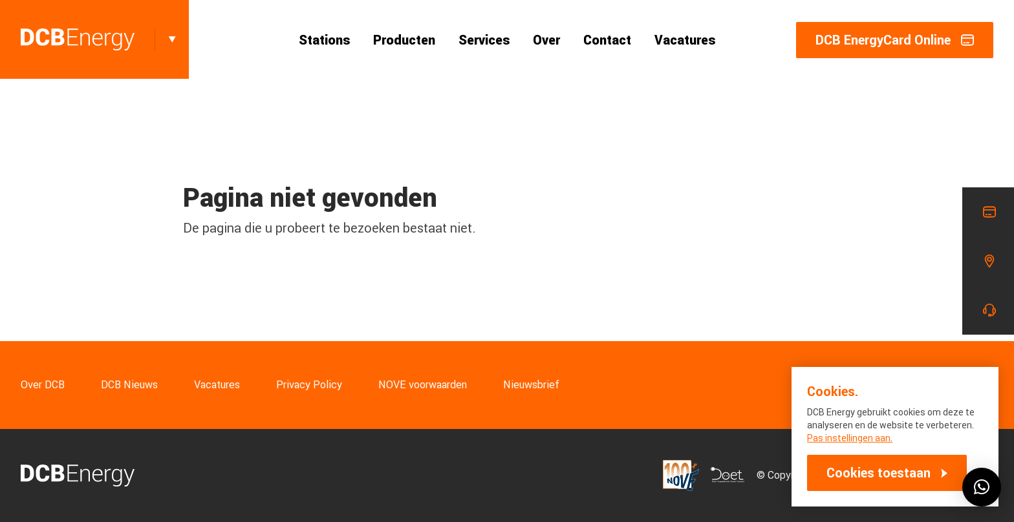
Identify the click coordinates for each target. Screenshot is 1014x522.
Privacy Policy (309, 385)
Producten (404, 40)
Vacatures (684, 40)
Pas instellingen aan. (849, 438)
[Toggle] (172, 39)
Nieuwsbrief (531, 385)
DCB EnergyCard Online (894, 40)
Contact (607, 40)
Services (484, 40)
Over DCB (43, 385)
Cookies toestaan (878, 473)
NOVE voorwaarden (422, 385)
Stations (324, 40)
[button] (981, 487)
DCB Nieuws (129, 385)
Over (546, 40)
